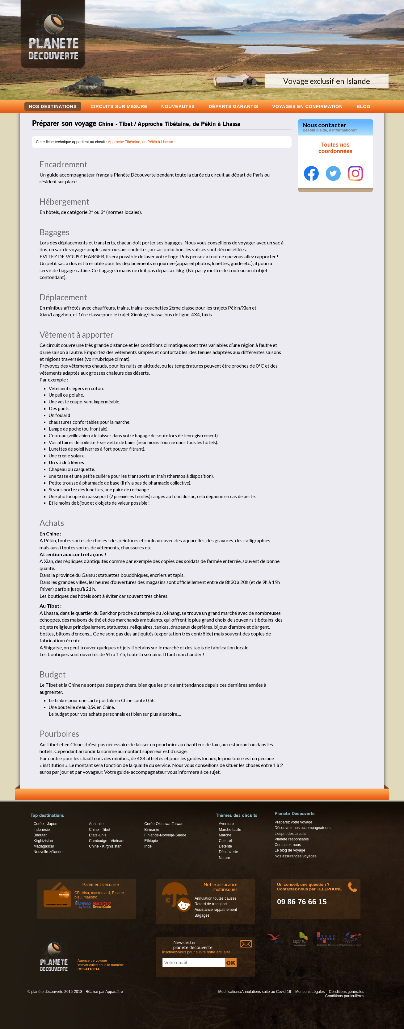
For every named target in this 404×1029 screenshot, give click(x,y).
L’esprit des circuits (290, 833)
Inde (148, 846)
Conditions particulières (344, 996)
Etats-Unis (97, 835)
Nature (224, 858)
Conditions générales (346, 991)
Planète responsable (292, 839)
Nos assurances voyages (296, 856)
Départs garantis (233, 106)
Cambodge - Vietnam (106, 841)
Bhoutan (40, 835)
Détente (225, 846)
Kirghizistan (43, 841)
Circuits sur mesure (118, 106)
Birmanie (151, 829)
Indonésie (41, 829)
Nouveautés (178, 106)
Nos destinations (53, 106)
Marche (225, 835)
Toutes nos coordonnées (335, 148)
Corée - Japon (45, 824)
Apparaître (114, 991)
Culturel (225, 841)
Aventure (226, 824)
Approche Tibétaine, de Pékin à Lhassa (140, 142)
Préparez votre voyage (293, 822)
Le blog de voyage (290, 850)
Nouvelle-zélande (47, 852)
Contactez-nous (288, 845)
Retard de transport (211, 904)
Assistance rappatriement (216, 909)
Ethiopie (151, 841)
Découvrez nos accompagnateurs (302, 828)
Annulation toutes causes (216, 898)
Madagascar (43, 846)
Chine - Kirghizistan (105, 846)
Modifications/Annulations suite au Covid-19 (254, 991)
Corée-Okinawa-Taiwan (163, 824)
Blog (363, 106)
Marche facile (230, 829)
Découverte (228, 852)
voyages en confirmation (307, 106)
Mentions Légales (310, 991)
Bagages (202, 915)
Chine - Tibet (99, 829)
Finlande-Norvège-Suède (165, 835)
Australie (96, 824)
